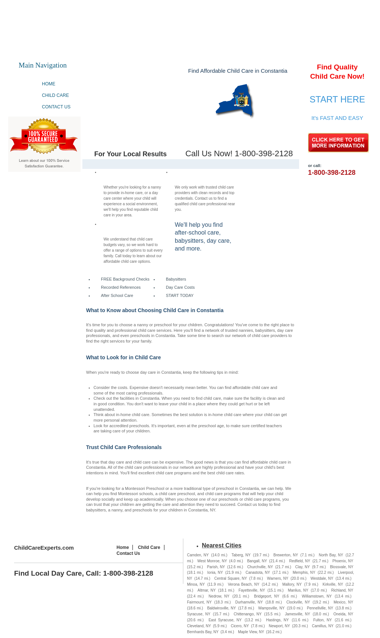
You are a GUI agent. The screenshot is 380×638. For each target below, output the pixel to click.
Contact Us (56, 106)
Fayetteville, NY (252, 590)
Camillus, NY (322, 626)
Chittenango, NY (248, 614)
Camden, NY (198, 555)
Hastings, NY (277, 620)
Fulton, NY (322, 620)
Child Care (55, 95)
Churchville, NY (260, 567)
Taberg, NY (241, 555)
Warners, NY (277, 578)
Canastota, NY (258, 572)
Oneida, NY (343, 614)
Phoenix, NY (342, 561)
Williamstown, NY (317, 596)
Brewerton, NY (285, 555)
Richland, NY (342, 590)
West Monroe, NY (212, 561)
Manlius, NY (298, 590)
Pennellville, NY (320, 608)
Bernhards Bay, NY (203, 632)
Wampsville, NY (271, 608)
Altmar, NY (206, 590)
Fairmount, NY (199, 602)
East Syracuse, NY (225, 620)
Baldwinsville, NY (221, 608)
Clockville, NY (298, 602)
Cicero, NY (240, 626)
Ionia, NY (215, 572)
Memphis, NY (304, 572)
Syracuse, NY (198, 614)
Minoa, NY (196, 584)
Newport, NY (279, 626)
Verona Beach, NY (243, 584)
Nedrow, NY (219, 596)
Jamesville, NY (297, 614)
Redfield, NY (299, 561)
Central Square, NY (230, 578)
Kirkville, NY (332, 584)
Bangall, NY (257, 561)
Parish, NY (216, 567)
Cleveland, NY (199, 626)
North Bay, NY (331, 555)
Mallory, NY (292, 584)
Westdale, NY (322, 578)
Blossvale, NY (341, 567)
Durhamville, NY (249, 602)
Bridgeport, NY (266, 596)
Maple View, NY (251, 632)
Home (48, 83)
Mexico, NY (343, 602)
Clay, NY (302, 567)
